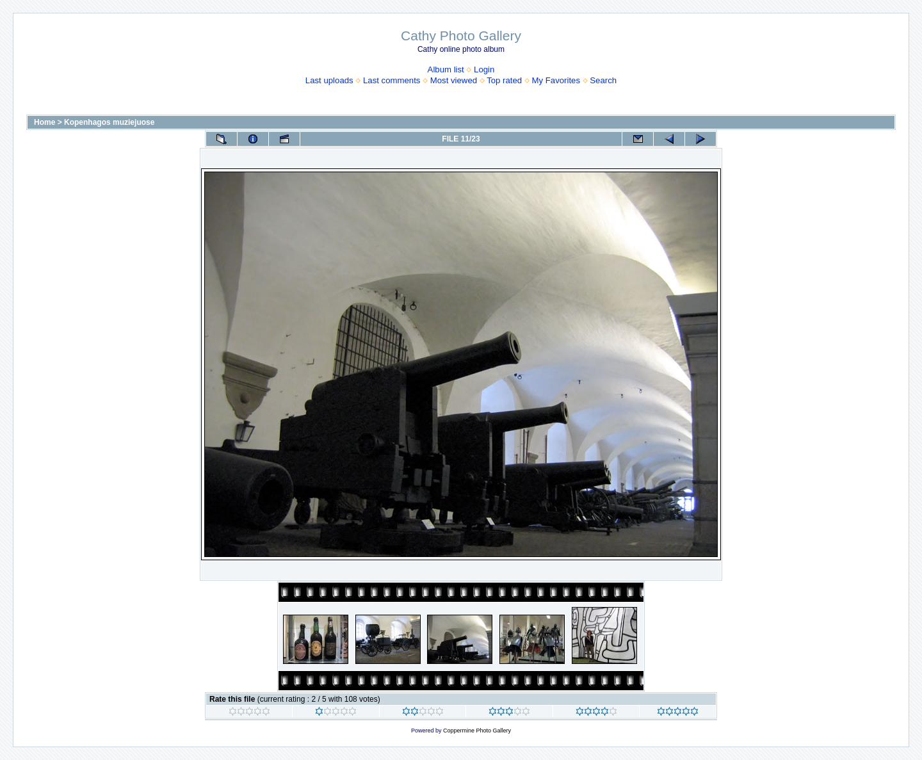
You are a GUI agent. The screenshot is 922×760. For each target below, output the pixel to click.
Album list (446, 69)
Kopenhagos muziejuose (109, 122)
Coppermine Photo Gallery (477, 730)
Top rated (504, 80)
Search (603, 80)
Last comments (391, 80)
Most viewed (453, 80)
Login (484, 69)
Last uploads (329, 80)
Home (44, 122)
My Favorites (556, 80)
